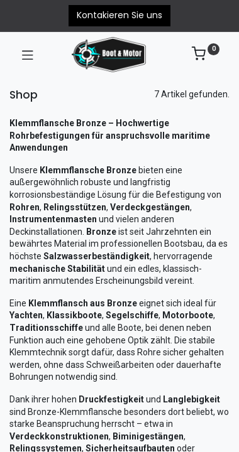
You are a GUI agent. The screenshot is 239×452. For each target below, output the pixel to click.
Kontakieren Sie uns (119, 15)
